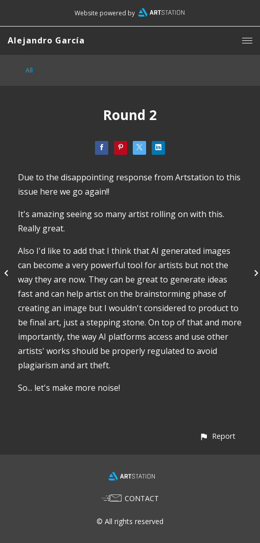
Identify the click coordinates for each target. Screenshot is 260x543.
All (29, 70)
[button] (217, 436)
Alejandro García (46, 40)
